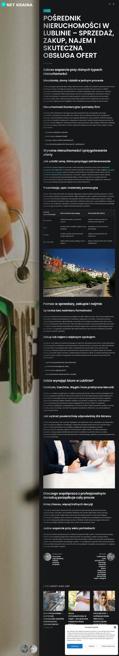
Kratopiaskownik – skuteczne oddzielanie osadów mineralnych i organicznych (53, 619)
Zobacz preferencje (108, 646)
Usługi (47, 11)
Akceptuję (75, 646)
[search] (110, 4)
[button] (115, 627)
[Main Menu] (3, 4)
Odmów (91, 646)
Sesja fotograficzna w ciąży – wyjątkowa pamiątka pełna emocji (78, 619)
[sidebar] (113, 4)
